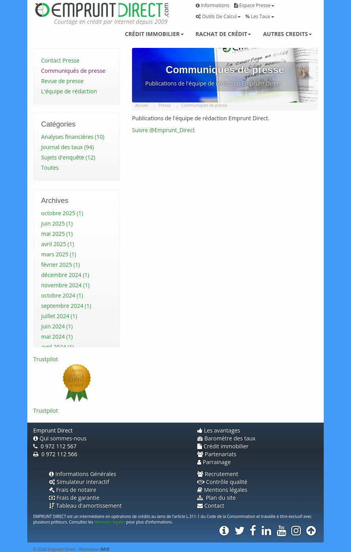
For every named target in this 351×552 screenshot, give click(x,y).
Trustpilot (45, 359)
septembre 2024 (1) (66, 305)
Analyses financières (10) (72, 136)
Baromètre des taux (226, 438)
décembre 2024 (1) (65, 275)
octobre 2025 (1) (62, 213)
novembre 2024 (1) (65, 285)
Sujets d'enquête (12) (68, 157)
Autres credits (287, 34)
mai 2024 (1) (57, 336)
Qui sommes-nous (60, 438)
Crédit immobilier (154, 34)
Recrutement (217, 474)
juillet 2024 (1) (59, 316)
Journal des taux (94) (67, 147)
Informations (212, 5)
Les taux (259, 16)
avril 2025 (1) (57, 244)
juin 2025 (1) (57, 223)
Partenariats (216, 454)
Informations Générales (82, 474)
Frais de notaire (72, 489)
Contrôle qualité (222, 482)
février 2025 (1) (60, 264)
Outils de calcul (218, 16)
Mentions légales (222, 489)
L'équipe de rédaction (69, 91)
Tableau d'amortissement (85, 505)
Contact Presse (60, 60)
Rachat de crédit (223, 34)
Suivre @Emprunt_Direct (163, 130)
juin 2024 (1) (57, 326)
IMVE (104, 549)
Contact (210, 505)
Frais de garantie (74, 497)
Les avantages (218, 430)
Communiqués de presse (73, 70)
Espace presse (254, 5)
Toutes (49, 167)
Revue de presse (62, 81)
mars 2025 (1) (58, 254)
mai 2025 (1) (57, 233)
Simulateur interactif (79, 482)
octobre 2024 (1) (62, 295)
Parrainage (214, 462)
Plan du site (216, 497)
